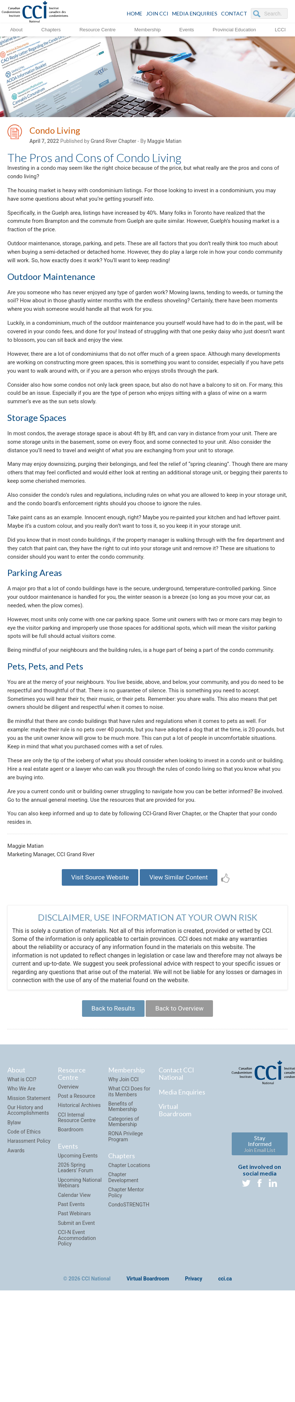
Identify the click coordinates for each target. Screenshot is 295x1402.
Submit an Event (76, 1307)
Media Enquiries (194, 13)
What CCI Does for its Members (129, 1175)
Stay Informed (260, 1228)
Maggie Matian (164, 142)
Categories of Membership (123, 1205)
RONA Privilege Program (125, 1220)
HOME (134, 13)
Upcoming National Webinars (80, 1267)
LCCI (280, 29)
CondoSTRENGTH (128, 1289)
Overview (68, 1171)
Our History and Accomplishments (28, 1194)
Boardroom (70, 1214)
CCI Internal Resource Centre (77, 1202)
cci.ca (225, 1363)
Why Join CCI (123, 1164)
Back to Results (110, 1091)
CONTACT (234, 13)
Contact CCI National (176, 1158)
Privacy (193, 1363)
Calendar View (74, 1279)
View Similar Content (181, 957)
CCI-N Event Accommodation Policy (77, 1322)
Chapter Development (123, 1261)
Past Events (71, 1289)
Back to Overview (182, 1091)
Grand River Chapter (113, 142)
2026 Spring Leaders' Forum (75, 1252)
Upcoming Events (77, 1240)
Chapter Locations (129, 1249)
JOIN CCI (157, 13)
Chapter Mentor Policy (126, 1276)
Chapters (51, 29)
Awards (16, 1235)
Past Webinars (74, 1298)
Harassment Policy (28, 1225)
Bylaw (14, 1206)
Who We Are (21, 1173)
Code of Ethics (23, 1216)
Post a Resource (76, 1180)
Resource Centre (97, 29)
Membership (147, 29)
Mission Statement (28, 1182)
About (16, 29)
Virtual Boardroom (175, 1194)
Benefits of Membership (122, 1191)
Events (187, 29)
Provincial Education (234, 29)
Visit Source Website (97, 957)
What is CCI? (21, 1164)
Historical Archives (79, 1189)
